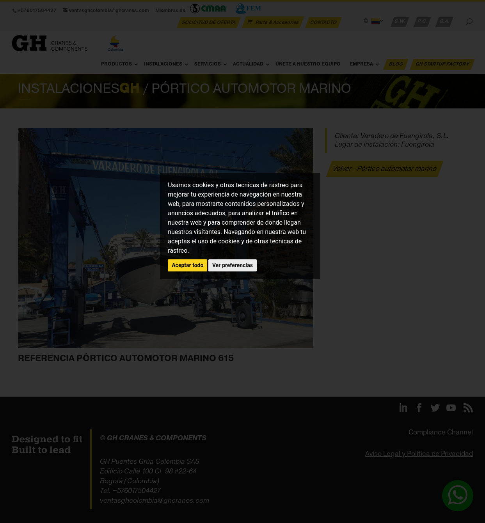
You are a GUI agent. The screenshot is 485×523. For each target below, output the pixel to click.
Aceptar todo (187, 265)
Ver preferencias (232, 265)
